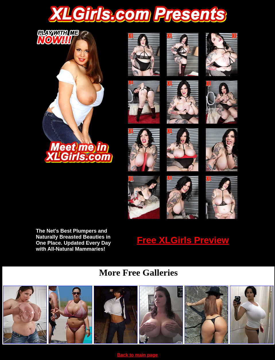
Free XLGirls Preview (183, 240)
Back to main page (137, 355)
